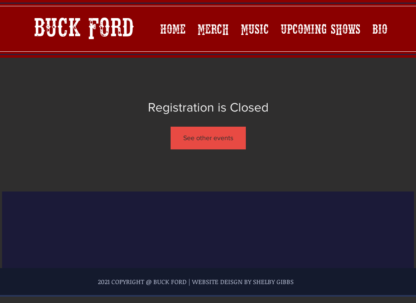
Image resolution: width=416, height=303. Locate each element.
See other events (208, 137)
